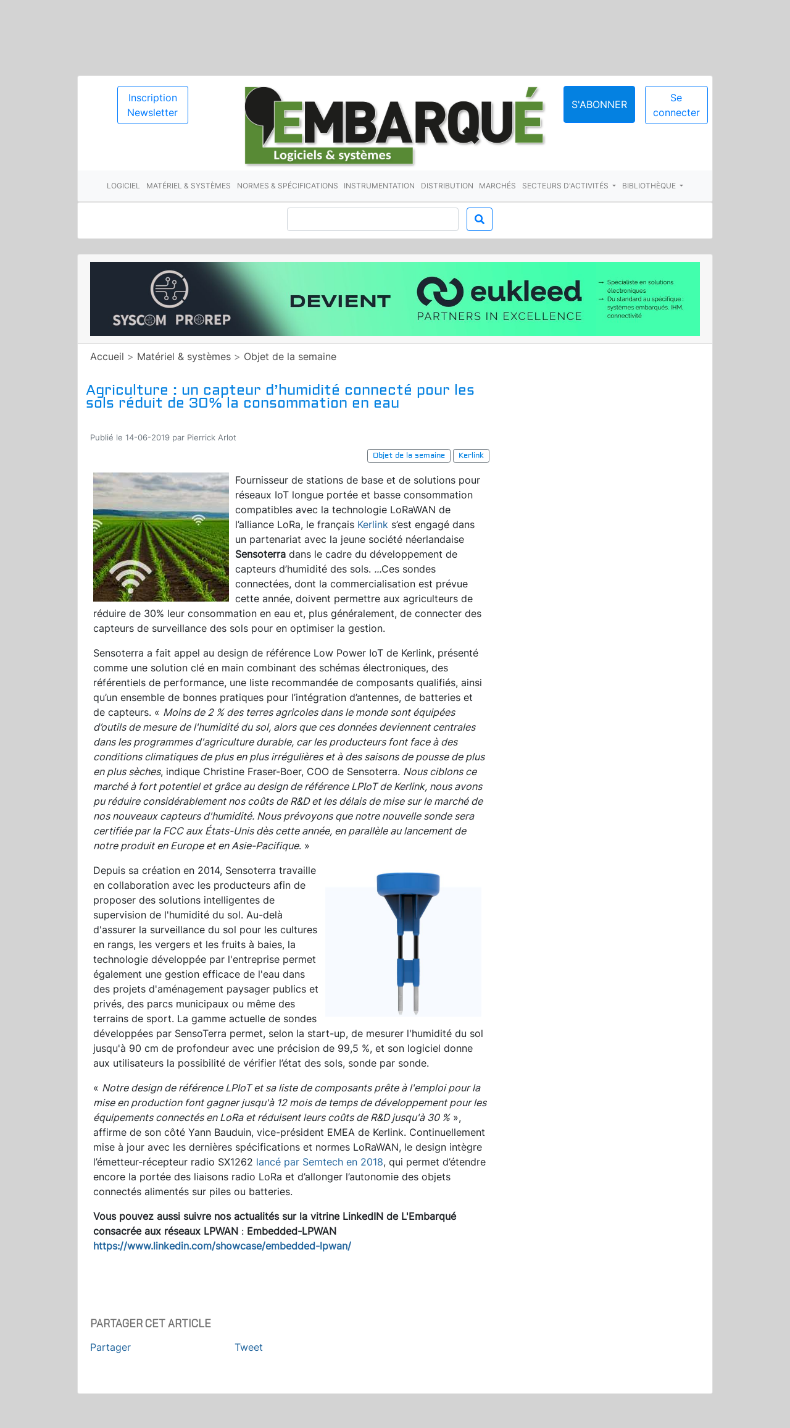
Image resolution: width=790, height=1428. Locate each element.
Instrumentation (379, 185)
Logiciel (123, 185)
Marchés (497, 185)
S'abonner (599, 104)
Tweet (249, 1347)
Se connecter (676, 105)
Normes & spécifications (287, 185)
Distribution (447, 185)
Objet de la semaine (290, 356)
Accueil (107, 356)
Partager (110, 1347)
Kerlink (372, 524)
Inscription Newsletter (152, 105)
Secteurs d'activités (566, 185)
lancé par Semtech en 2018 (319, 1162)
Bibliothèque (650, 185)
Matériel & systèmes (188, 185)
